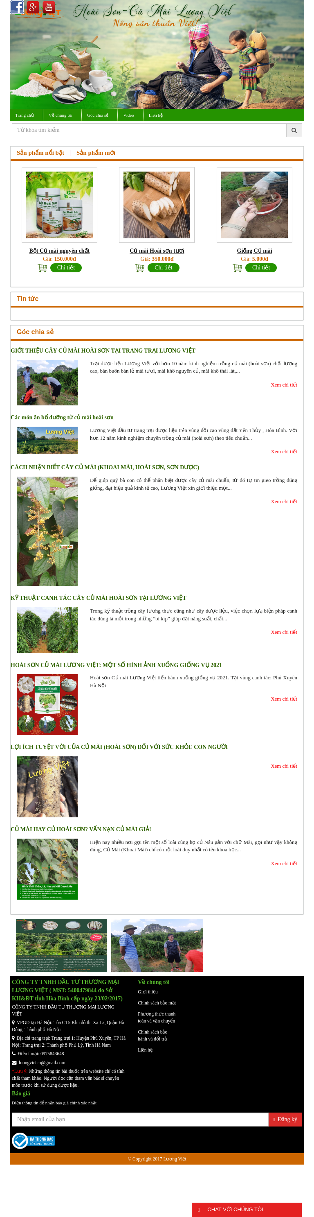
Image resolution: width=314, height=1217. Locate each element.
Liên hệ (156, 115)
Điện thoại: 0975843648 (38, 1053)
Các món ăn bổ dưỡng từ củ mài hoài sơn (62, 417)
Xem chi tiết (284, 385)
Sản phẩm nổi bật (40, 152)
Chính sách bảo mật (157, 1002)
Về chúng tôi (60, 115)
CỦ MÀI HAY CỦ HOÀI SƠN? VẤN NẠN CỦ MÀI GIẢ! (81, 829)
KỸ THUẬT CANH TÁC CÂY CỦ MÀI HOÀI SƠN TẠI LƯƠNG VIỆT (98, 598)
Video (128, 115)
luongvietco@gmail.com (38, 1062)
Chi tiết (66, 268)
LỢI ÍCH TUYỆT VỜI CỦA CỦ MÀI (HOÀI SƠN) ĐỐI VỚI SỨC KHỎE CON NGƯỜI (119, 747)
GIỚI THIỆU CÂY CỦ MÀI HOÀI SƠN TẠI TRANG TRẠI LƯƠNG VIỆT (103, 351)
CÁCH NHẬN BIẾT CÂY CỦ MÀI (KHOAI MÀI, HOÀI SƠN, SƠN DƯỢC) (105, 467)
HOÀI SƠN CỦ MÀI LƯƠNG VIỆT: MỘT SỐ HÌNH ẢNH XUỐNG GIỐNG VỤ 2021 (116, 665)
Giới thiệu (147, 991)
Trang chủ (24, 115)
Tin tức (27, 298)
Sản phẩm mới (95, 152)
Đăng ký (285, 1119)
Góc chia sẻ (97, 115)
